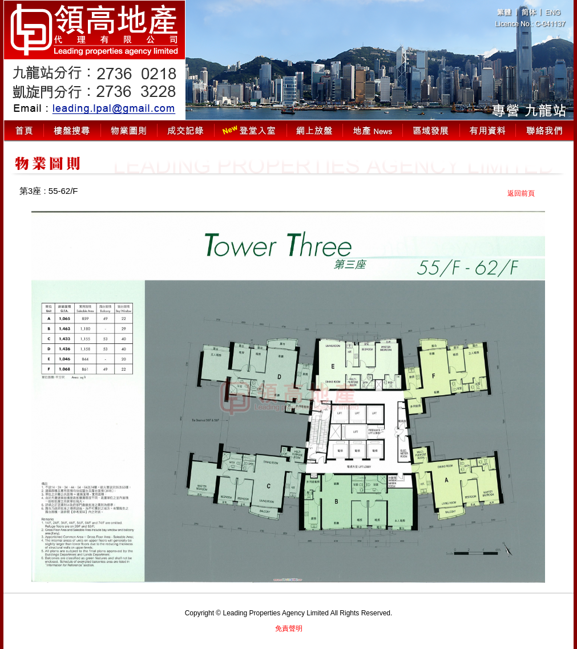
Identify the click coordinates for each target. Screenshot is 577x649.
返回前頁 (521, 193)
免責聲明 (288, 628)
